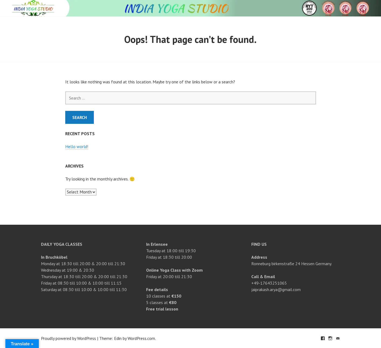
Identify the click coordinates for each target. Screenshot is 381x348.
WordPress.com (141, 338)
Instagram (330, 338)
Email (338, 338)
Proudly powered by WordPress (68, 338)
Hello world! (76, 146)
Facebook (323, 338)
